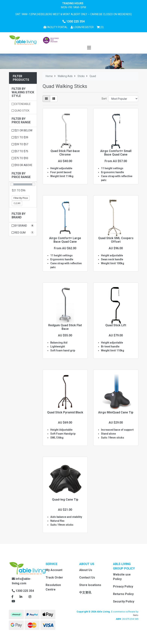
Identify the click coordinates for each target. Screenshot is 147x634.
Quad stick (20, 110)
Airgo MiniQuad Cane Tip (115, 412)
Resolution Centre (53, 587)
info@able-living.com (21, 581)
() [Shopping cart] (100, 27)
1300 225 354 (74, 21)
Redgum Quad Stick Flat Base (65, 327)
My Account (54, 570)
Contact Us (87, 577)
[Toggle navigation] (89, 48)
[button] (82, 27)
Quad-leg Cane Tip (65, 499)
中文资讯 (85, 592)
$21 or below (22, 130)
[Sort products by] (123, 98)
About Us (85, 570)
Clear (17, 203)
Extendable (21, 104)
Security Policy (123, 601)
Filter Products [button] (21, 78)
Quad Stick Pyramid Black (65, 412)
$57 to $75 (20, 151)
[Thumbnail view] (46, 98)
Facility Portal (56, 27)
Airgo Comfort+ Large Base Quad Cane (65, 239)
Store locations (90, 585)
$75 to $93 (20, 158)
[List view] (53, 98)
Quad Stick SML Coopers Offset (115, 239)
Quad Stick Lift (115, 325)
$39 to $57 (20, 144)
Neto (135, 615)
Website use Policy (122, 577)
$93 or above (22, 165)
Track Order (54, 577)
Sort (104, 98)
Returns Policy (123, 594)
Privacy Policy (123, 586)
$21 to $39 (20, 137)
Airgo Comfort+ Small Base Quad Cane (115, 152)
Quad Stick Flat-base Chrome (65, 152)
